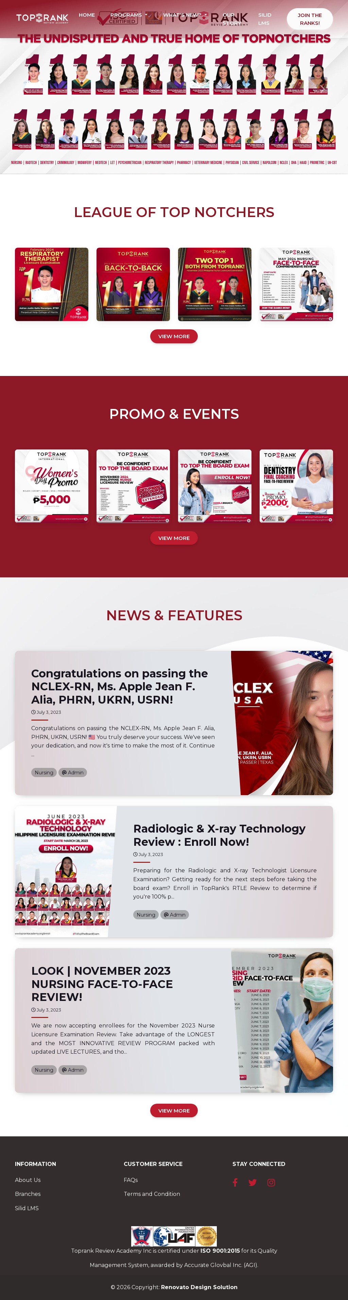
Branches (27, 1194)
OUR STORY (232, 19)
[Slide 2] (168, 165)
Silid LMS (27, 1208)
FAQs (131, 1180)
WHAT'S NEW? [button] (183, 15)
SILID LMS (265, 19)
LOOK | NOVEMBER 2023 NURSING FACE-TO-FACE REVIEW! (102, 984)
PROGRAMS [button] (126, 15)
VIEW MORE (174, 336)
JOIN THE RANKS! (310, 19)
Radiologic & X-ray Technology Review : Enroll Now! (219, 835)
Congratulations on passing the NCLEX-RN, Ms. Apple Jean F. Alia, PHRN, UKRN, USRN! (119, 686)
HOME (87, 15)
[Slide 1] (156, 165)
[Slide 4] (192, 165)
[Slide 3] (180, 165)
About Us (27, 1180)
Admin (73, 773)
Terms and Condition (152, 1194)
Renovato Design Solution (199, 1287)
